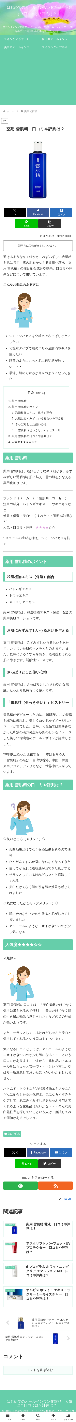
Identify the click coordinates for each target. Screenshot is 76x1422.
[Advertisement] (38, 79)
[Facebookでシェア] (38, 212)
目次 (31, 392)
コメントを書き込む (38, 1370)
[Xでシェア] (15, 212)
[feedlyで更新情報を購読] (20, 1186)
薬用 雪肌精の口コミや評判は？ (32, 436)
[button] (49, 223)
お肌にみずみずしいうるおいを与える (39, 418)
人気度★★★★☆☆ (24, 442)
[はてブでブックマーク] (61, 212)
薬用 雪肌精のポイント (26, 406)
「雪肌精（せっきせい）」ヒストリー (39, 430)
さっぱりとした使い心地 (30, 424)
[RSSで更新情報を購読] (55, 1186)
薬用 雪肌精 (19, 401)
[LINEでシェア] (26, 223)
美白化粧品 (12, 1133)
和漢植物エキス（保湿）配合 (33, 412)
